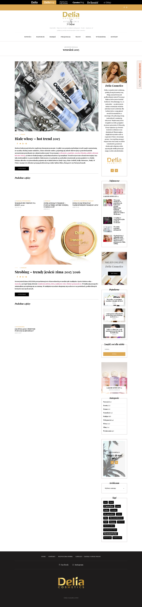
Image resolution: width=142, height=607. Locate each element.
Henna (88, 37)
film (105, 518)
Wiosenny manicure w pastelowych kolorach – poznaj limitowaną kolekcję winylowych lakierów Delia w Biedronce (119, 207)
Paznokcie (40, 37)
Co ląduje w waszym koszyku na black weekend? (119, 220)
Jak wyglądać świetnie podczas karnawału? (25, 330)
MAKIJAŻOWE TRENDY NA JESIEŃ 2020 (25, 204)
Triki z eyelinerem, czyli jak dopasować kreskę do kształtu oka (114, 331)
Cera (118, 506)
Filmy (105, 427)
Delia (106, 510)
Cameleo (108, 506)
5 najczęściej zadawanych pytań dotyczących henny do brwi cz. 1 (114, 315)
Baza (105, 502)
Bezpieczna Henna (65, 556)
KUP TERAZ (114, 273)
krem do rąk (107, 537)
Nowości (27, 37)
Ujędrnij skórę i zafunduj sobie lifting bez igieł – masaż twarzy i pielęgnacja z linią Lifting (119, 239)
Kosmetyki (110, 533)
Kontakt (114, 37)
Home (43, 556)
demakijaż (113, 510)
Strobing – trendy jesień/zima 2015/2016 (47, 271)
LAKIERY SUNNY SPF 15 (111, 196)
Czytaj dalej (22, 168)
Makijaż (53, 37)
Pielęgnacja (66, 37)
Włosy (78, 37)
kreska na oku (117, 537)
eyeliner (119, 514)
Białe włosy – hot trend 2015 (37, 138)
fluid (105, 522)
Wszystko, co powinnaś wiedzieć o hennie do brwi (114, 300)
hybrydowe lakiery (109, 526)
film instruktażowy (116, 518)
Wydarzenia (101, 37)
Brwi (111, 502)
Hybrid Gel (121, 522)
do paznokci (109, 514)
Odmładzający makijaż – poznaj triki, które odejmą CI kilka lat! (56, 205)
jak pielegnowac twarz (110, 529)
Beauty (105, 405)
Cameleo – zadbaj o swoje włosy (88, 556)
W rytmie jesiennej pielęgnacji (117, 228)
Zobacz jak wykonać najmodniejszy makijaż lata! (85, 204)
